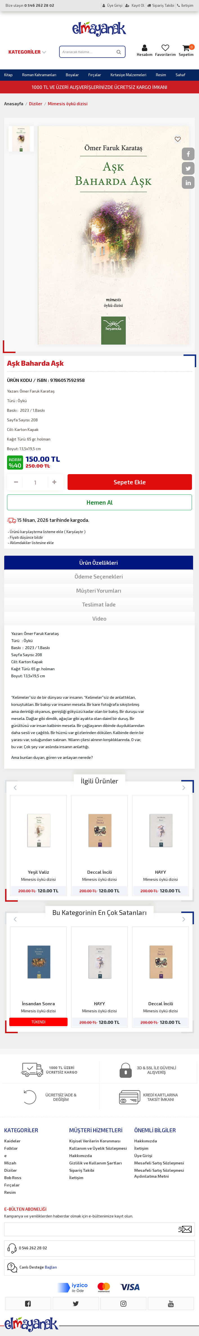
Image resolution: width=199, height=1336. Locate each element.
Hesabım (144, 50)
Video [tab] (99, 618)
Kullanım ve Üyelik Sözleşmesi (98, 1148)
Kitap (8, 75)
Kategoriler (27, 51)
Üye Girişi (112, 5)
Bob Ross (12, 1177)
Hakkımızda (80, 1155)
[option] (38, 845)
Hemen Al (99, 502)
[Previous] (15, 787)
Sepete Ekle (130, 481)
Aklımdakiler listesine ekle (30, 542)
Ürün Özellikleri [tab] (98, 562)
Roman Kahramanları (39, 75)
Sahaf (180, 75)
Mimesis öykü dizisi (68, 103)
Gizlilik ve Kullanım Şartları (95, 1162)
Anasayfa (13, 103)
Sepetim (186, 50)
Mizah (10, 1162)
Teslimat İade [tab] (99, 604)
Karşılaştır (74, 531)
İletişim (185, 5)
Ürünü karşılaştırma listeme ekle (35, 531)
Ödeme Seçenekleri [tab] (99, 576)
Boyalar (72, 75)
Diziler (35, 103)
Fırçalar (94, 75)
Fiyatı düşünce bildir (25, 537)
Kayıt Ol (134, 5)
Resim (161, 75)
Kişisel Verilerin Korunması (94, 1140)
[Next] (183, 787)
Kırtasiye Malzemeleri (128, 75)
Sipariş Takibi (160, 5)
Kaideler (12, 1140)
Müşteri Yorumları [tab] (98, 590)
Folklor (11, 1148)
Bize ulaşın (30, 5)
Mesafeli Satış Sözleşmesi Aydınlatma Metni (159, 1173)
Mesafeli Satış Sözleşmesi (159, 1162)
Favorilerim (165, 50)
